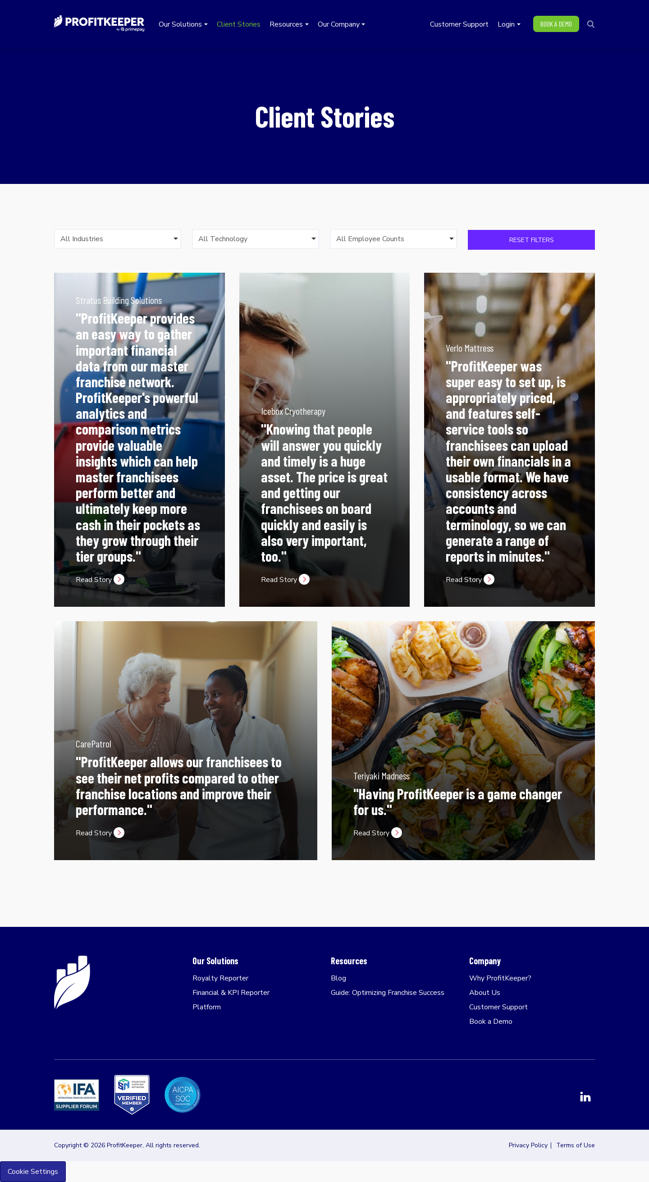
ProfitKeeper (99, 23)
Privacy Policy (528, 1145)
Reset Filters (531, 240)
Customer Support (498, 1007)
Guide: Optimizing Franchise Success (387, 993)
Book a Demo (490, 1021)
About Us (484, 993)
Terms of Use (575, 1145)
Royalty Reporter (220, 978)
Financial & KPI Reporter (231, 993)
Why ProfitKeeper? (500, 978)
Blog (338, 978)
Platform (206, 1007)
